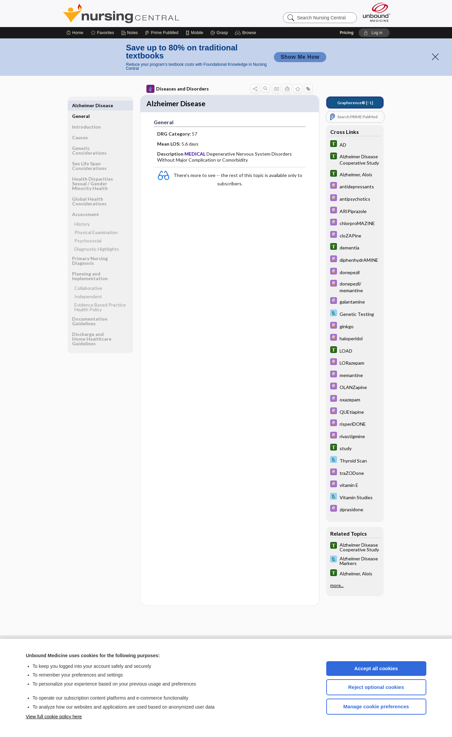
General (81, 105)
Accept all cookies (376, 668)
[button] (246, 32)
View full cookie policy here (54, 716)
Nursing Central (146, 13)
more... (337, 585)
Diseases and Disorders (177, 89)
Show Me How (300, 57)
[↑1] (355, 102)
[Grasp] (219, 32)
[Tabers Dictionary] (355, 144)
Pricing (347, 32)
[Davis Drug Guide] (355, 186)
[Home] (74, 32)
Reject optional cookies (376, 687)
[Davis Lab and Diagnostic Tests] (355, 314)
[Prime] (161, 32)
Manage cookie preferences (376, 706)
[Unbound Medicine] (376, 12)
